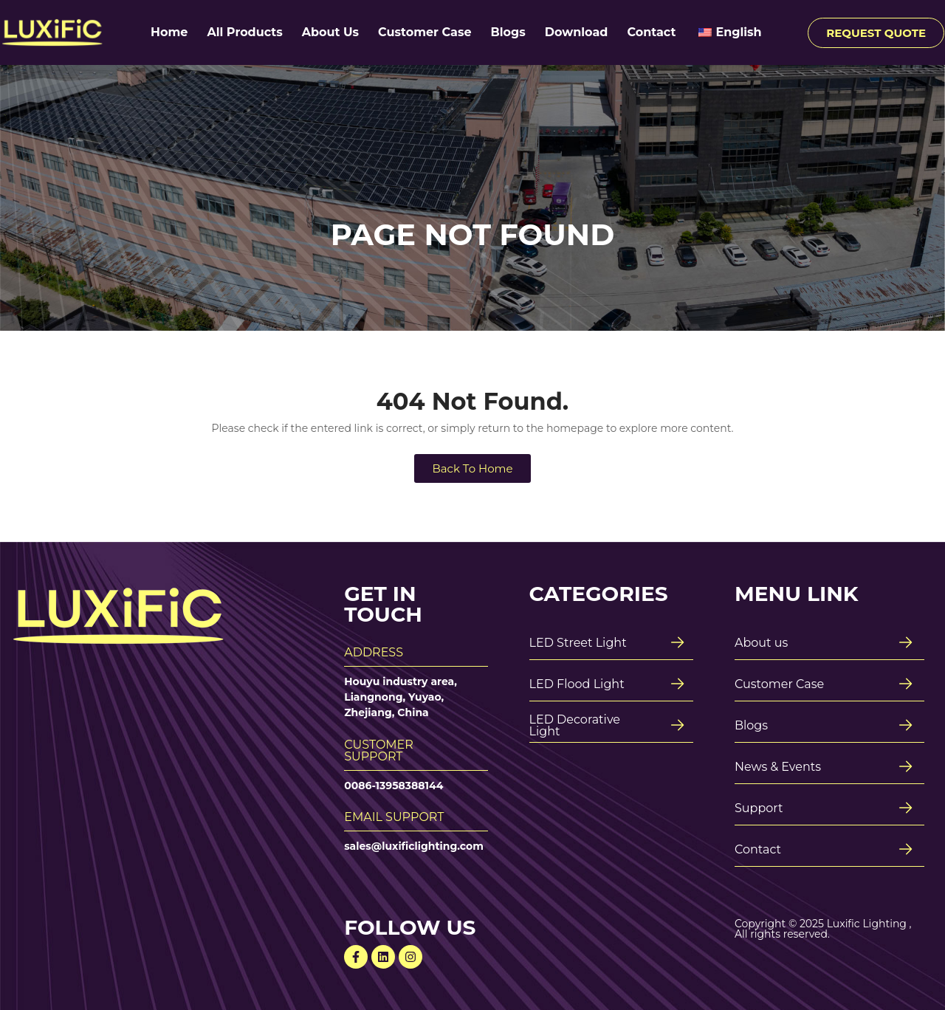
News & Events (778, 767)
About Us (330, 32)
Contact (651, 32)
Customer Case (424, 32)
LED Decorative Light (574, 725)
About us (761, 643)
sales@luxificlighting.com (414, 846)
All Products (244, 32)
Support (759, 808)
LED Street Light (578, 643)
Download (576, 32)
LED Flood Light (577, 684)
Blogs (508, 32)
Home (169, 32)
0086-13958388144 (393, 785)
